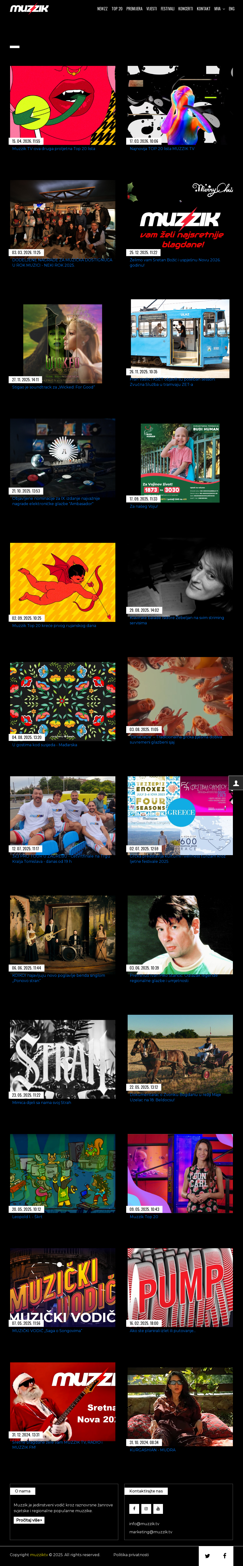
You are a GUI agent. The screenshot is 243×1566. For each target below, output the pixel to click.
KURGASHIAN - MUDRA (152, 1450)
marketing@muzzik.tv (150, 1532)
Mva (219, 9)
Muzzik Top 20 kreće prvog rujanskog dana (54, 625)
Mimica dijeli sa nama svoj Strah (41, 1102)
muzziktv (39, 1555)
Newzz (102, 9)
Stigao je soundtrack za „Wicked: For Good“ (53, 387)
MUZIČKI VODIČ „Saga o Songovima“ (47, 1330)
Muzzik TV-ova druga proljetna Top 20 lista (53, 148)
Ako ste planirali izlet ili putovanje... (163, 1330)
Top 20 (117, 9)
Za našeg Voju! (144, 506)
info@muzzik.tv (144, 1524)
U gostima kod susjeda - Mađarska (44, 745)
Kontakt (204, 9)
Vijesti (151, 9)
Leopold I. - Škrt (27, 1216)
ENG (232, 9)
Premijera (134, 9)
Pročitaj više (29, 1520)
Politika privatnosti (131, 1555)
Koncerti (185, 9)
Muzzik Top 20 (144, 1216)
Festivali (167, 9)
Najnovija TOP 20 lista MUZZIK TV (162, 148)
